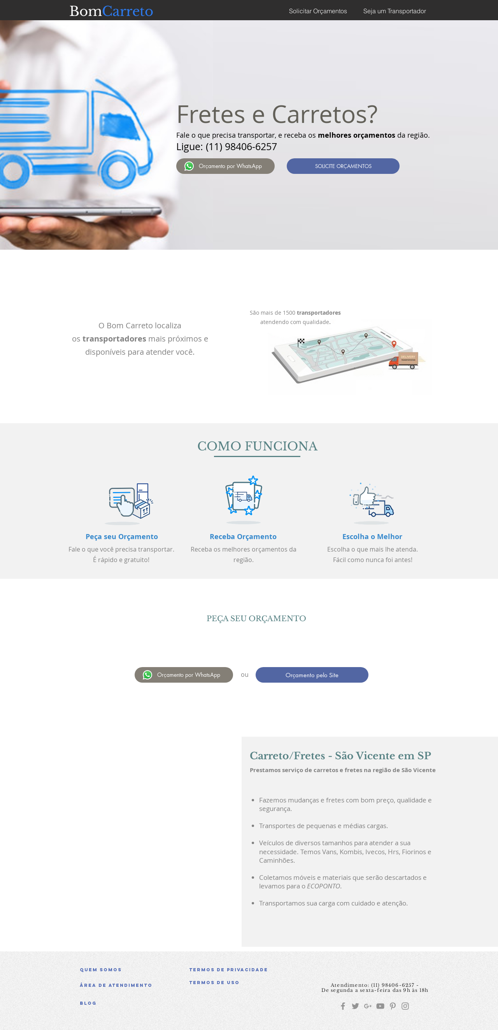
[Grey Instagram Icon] (405, 1006)
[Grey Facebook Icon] (343, 1006)
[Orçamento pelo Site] (312, 675)
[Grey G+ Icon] (368, 1006)
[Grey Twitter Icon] (355, 1006)
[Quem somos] (135, 969)
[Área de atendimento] (135, 985)
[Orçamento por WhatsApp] (225, 166)
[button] (244, 982)
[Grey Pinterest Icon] (393, 1006)
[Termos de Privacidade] (244, 969)
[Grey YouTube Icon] (380, 1006)
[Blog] (135, 1003)
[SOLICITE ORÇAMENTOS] (343, 166)
